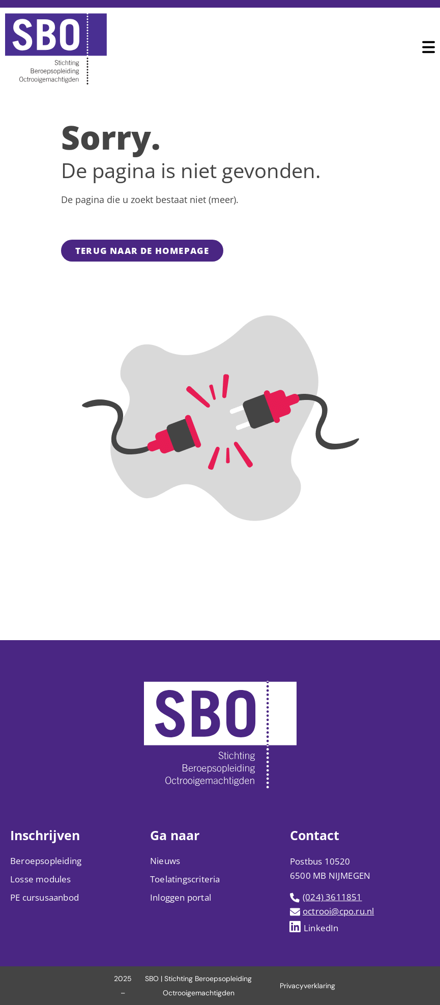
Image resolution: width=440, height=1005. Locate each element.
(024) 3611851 (332, 897)
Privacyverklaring (307, 985)
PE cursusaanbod (44, 897)
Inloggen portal (180, 897)
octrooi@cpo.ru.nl (338, 911)
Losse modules (40, 879)
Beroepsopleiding (45, 861)
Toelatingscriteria (185, 879)
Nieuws (165, 861)
